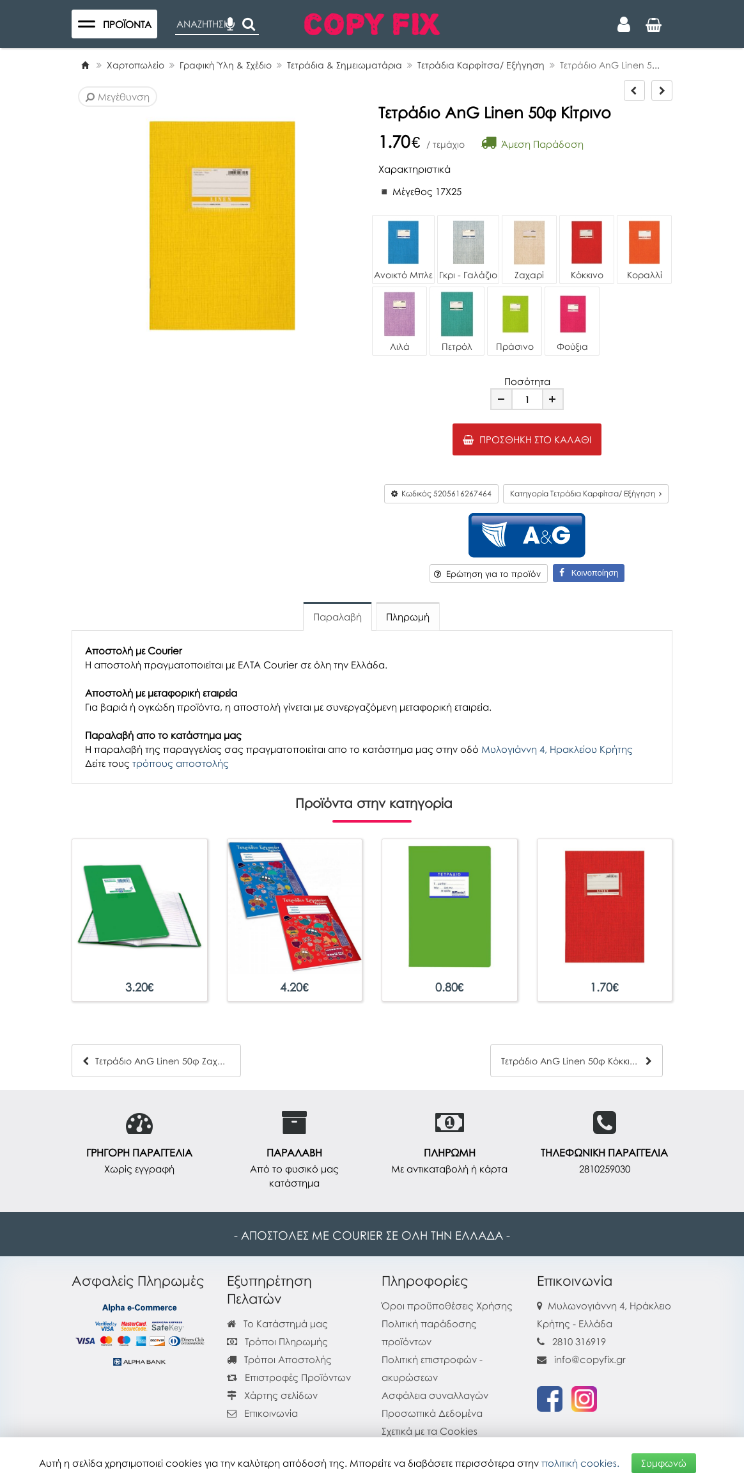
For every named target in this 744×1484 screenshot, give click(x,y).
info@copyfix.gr (581, 1359)
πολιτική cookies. (580, 1463)
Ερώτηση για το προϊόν (487, 574)
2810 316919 (579, 1341)
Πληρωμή (408, 616)
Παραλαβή (337, 616)
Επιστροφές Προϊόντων (289, 1377)
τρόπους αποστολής (180, 763)
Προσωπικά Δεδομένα (432, 1413)
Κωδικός (441, 493)
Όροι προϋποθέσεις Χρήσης (447, 1305)
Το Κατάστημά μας (277, 1323)
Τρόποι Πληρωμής (277, 1341)
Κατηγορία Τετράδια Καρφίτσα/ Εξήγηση (586, 493)
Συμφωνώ (663, 1463)
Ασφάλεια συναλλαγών (435, 1395)
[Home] (85, 64)
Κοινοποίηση (588, 573)
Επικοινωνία (271, 1413)
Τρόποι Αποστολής (279, 1359)
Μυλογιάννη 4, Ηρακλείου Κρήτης (557, 749)
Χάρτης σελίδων (272, 1395)
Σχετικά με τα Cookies (429, 1431)
